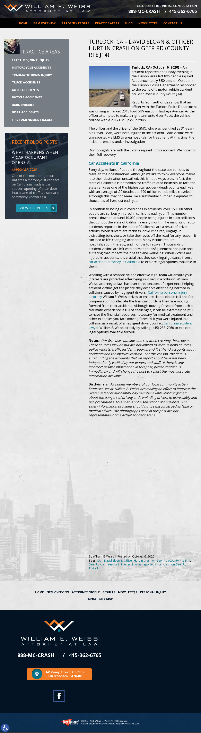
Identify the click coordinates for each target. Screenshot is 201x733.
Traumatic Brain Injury (32, 75)
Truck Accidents (26, 83)
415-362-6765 (183, 10)
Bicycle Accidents (27, 98)
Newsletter (148, 22)
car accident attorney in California (114, 262)
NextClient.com (132, 725)
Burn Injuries (23, 105)
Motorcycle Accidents (31, 68)
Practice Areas (107, 22)
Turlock (94, 569)
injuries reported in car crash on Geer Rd (159, 565)
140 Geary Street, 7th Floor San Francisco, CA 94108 (65, 675)
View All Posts (34, 209)
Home (23, 22)
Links (92, 599)
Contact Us (172, 22)
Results (109, 593)
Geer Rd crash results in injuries (110, 565)
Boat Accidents (25, 112)
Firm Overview (44, 22)
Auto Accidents (25, 90)
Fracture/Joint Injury (30, 60)
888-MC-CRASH (141, 10)
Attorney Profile (75, 22)
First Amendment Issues (32, 120)
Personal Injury (153, 593)
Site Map (106, 599)
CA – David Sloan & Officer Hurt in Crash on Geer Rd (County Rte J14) (143, 561)
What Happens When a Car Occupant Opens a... (35, 157)
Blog (129, 22)
